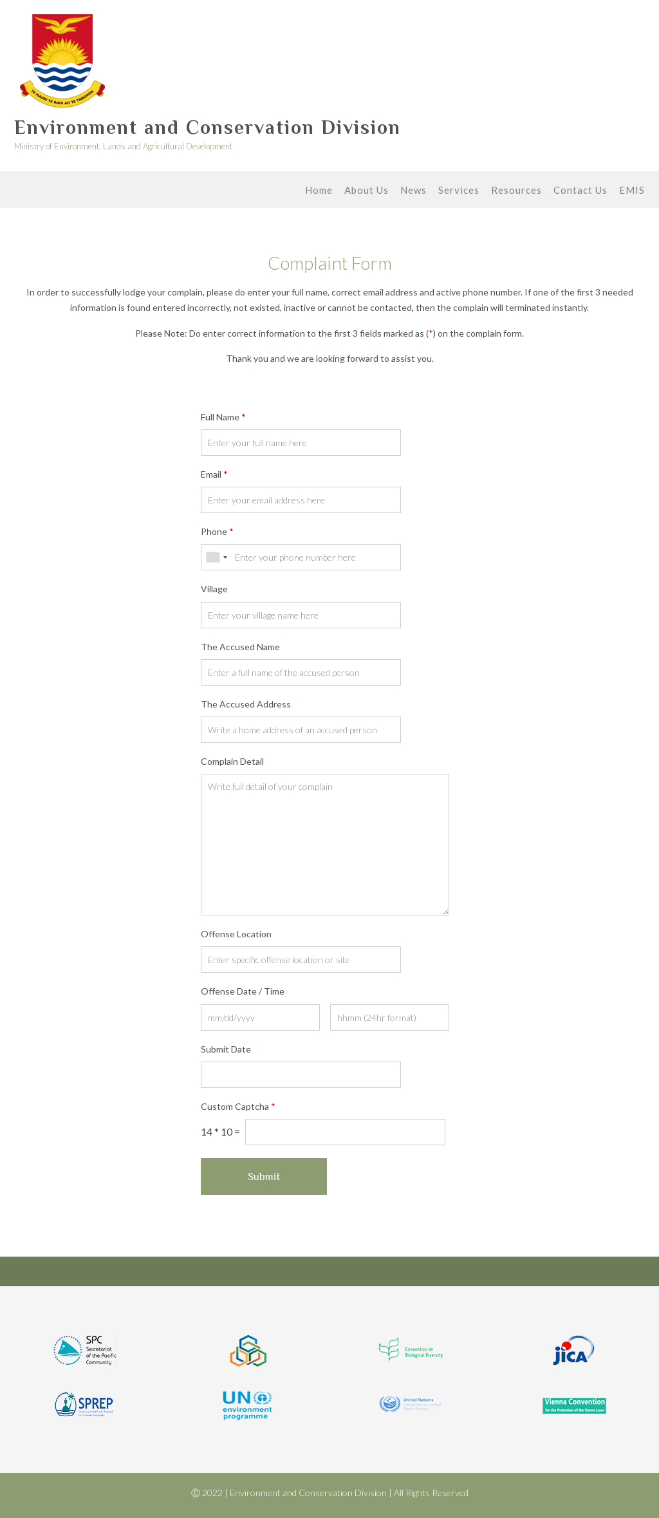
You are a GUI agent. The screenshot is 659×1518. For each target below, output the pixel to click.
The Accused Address (246, 703)
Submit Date (226, 1049)
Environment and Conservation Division (207, 127)
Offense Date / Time (242, 991)
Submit (264, 1176)
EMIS (632, 191)
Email (214, 474)
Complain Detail (232, 761)
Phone (217, 531)
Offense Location (236, 933)
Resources (516, 191)
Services (458, 191)
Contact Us (580, 191)
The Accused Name (240, 646)
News (413, 191)
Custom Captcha (238, 1106)
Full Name (223, 416)
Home (319, 191)
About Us (366, 191)
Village (214, 588)
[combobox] (216, 557)
